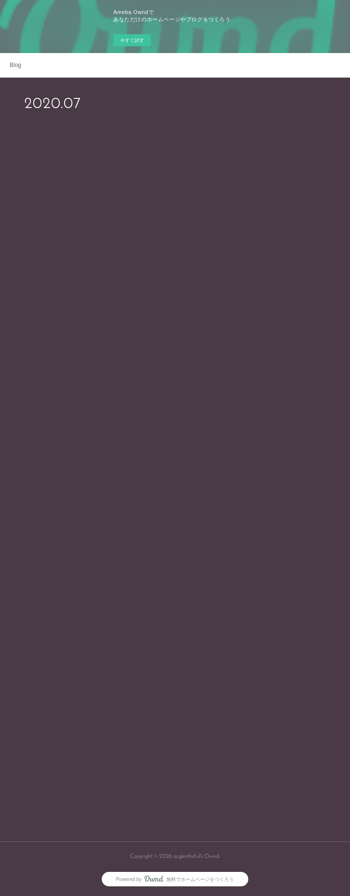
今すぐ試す (132, 40)
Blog (15, 65)
